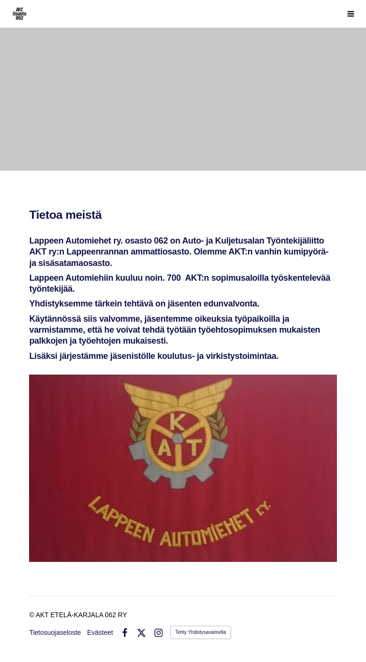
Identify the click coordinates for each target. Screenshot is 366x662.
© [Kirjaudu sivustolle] (32, 615)
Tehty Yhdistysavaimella (200, 632)
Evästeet (100, 632)
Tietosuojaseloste (55, 632)
